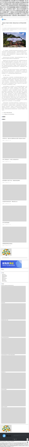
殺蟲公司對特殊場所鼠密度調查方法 (5, 337)
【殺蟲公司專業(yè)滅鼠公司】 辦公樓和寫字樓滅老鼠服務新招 (8, 354)
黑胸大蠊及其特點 (3, 302)
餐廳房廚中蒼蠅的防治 (4, 275)
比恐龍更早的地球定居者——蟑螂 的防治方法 (9, 201)
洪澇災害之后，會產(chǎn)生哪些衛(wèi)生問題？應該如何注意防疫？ (14, 138)
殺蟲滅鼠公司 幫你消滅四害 (4, 406)
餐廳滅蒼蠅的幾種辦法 (4, 276)
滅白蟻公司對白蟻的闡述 (4, 389)
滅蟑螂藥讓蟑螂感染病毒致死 (7, 243)
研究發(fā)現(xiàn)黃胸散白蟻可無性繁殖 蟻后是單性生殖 (7, 285)
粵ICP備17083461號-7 (16, 435)
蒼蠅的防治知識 (3, 274)
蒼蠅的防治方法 (3, 277)
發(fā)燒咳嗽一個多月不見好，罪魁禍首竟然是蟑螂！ (11, 180)
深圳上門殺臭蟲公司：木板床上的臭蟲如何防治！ (10, 159)
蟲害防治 (3, 140)
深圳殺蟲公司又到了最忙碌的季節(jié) (9, 114)
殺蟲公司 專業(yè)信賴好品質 (8, 112)
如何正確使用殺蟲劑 (5, 222)
